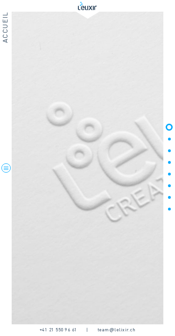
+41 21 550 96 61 (58, 330)
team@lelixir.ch (117, 330)
